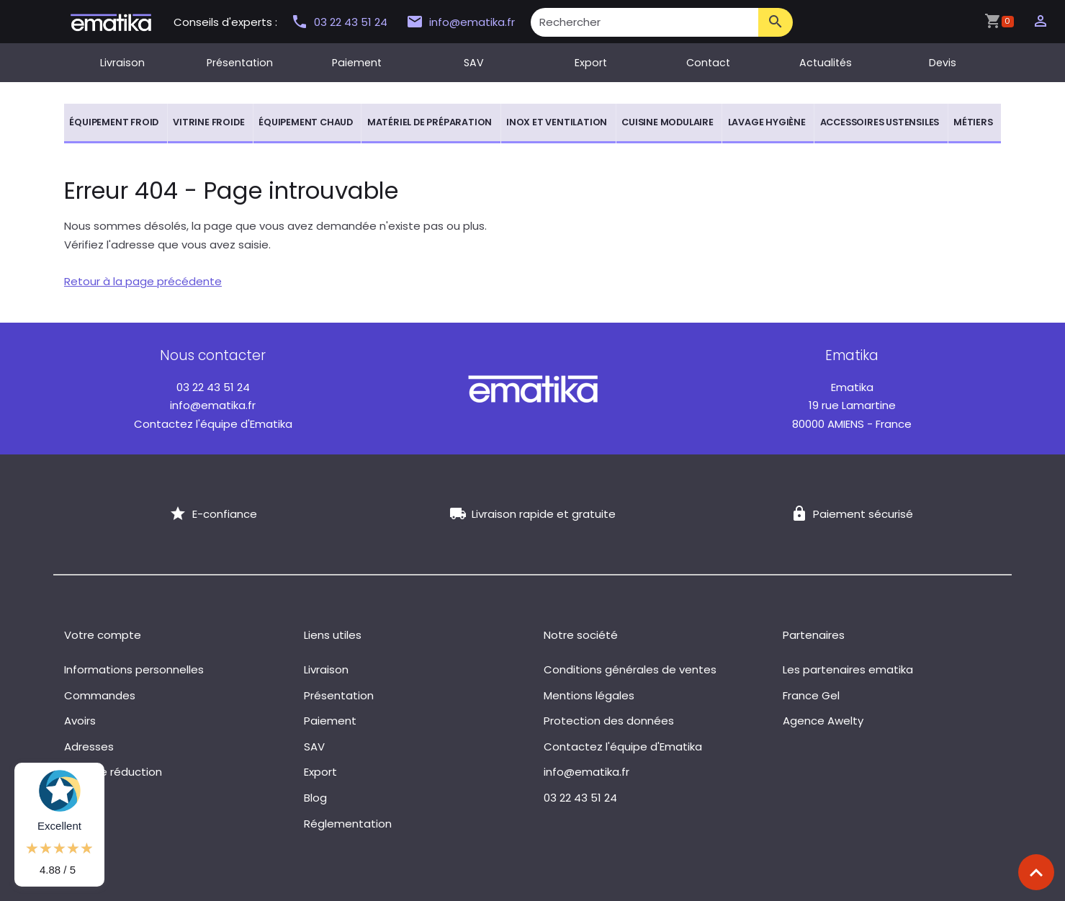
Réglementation (348, 823)
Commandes (99, 695)
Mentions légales (589, 695)
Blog (315, 797)
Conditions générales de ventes (630, 669)
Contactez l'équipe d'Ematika (213, 423)
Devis (942, 62)
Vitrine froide (208, 122)
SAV (474, 62)
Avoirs (80, 720)
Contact (708, 62)
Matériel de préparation (429, 122)
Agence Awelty (823, 720)
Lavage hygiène (767, 122)
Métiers (973, 122)
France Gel (811, 695)
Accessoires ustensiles (880, 122)
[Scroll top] (1036, 872)
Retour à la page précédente (143, 281)
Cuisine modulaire (667, 122)
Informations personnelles (134, 669)
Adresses (89, 746)
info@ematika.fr (460, 22)
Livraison (122, 62)
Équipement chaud (306, 122)
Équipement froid (113, 122)
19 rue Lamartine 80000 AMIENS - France (852, 405)
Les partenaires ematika (848, 669)
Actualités (825, 62)
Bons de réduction (113, 771)
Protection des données (609, 720)
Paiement (357, 62)
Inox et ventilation (556, 122)
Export (591, 62)
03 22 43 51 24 (340, 22)
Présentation (240, 62)
